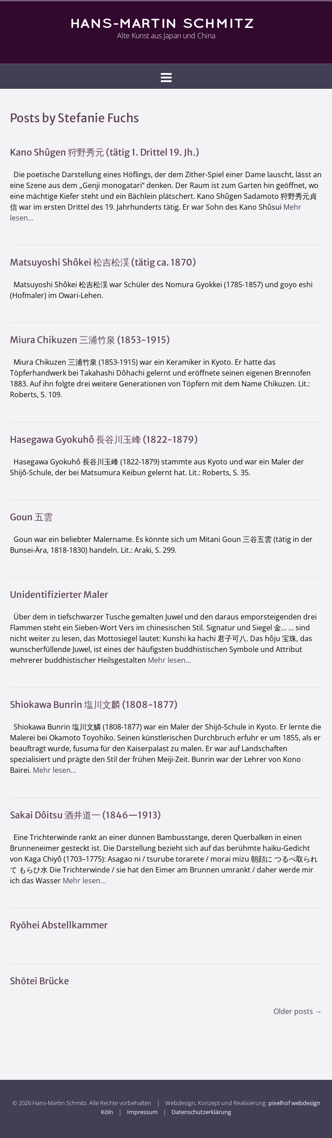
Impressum (142, 1112)
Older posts (297, 1011)
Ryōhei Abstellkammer (59, 925)
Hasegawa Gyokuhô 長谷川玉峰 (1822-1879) (104, 439)
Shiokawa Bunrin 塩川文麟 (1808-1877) (93, 704)
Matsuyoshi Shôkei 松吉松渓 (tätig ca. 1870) (103, 262)
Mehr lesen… (169, 660)
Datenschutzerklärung (201, 1112)
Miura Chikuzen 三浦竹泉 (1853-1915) (90, 339)
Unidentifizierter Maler (59, 594)
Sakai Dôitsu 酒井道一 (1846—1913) (85, 815)
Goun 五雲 (31, 517)
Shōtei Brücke (39, 981)
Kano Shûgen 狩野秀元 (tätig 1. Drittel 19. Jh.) (104, 152)
